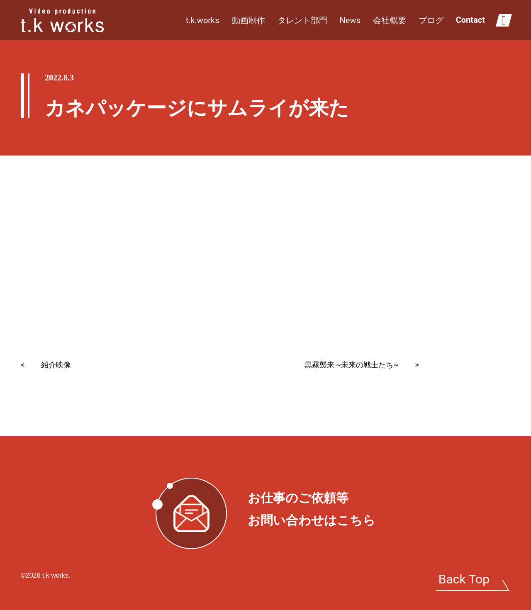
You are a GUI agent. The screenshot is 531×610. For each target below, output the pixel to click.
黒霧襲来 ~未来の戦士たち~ (361, 364)
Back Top (464, 579)
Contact (470, 20)
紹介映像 (46, 364)
